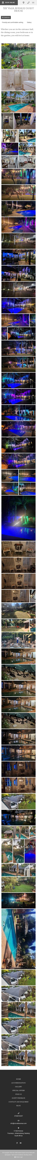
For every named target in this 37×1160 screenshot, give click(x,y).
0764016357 (18, 1116)
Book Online (8, 3)
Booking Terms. (28, 1154)
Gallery (29, 22)
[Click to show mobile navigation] (34, 2)
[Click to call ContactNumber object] (28, 2)
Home (18, 1079)
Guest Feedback (18, 1098)
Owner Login (18, 1157)
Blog (18, 1106)
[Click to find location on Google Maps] (23, 2)
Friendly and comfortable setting (12, 22)
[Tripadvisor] (20, 1143)
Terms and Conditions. (17, 1154)
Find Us (18, 1094)
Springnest (8, 1154)
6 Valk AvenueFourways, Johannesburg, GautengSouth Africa (18, 1133)
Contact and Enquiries (18, 1102)
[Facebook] (17, 1143)
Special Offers (18, 1090)
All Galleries (6, 17)
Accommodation (18, 1083)
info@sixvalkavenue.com (18, 1123)
